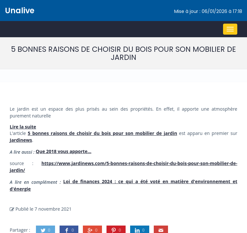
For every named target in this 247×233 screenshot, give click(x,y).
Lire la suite (23, 127)
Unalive (19, 10)
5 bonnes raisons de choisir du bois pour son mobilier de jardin (102, 133)
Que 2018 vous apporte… (63, 151)
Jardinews (21, 140)
